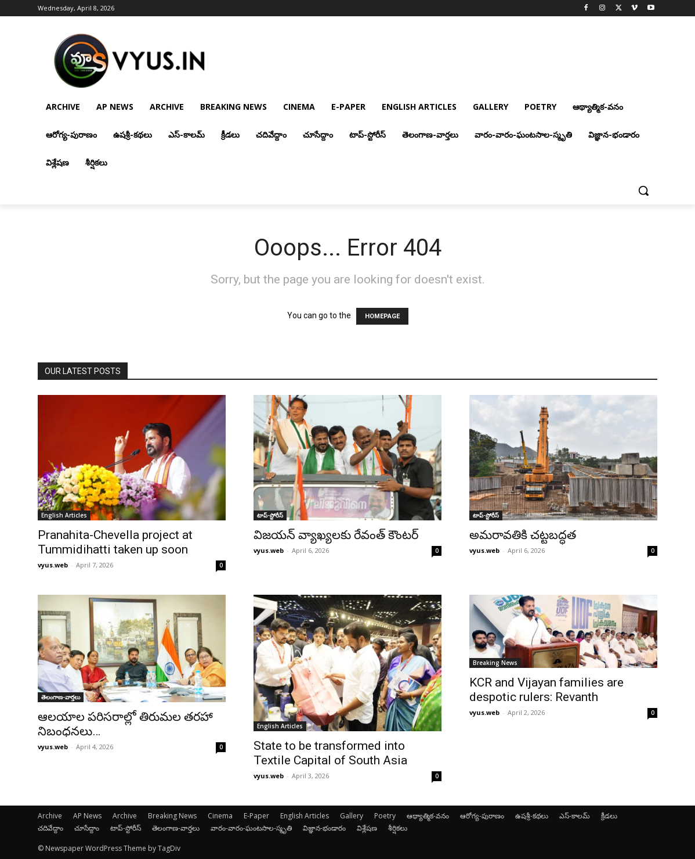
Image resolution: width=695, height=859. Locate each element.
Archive (50, 816)
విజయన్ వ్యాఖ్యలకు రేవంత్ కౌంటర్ (336, 535)
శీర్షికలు (397, 828)
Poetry (385, 816)
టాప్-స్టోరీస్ (270, 515)
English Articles (64, 515)
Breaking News (495, 663)
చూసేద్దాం (86, 828)
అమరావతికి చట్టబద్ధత (522, 535)
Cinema (220, 816)
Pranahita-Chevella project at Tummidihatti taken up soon (115, 542)
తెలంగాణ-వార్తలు (60, 697)
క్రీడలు (609, 816)
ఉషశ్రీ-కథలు (531, 816)
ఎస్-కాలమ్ (574, 816)
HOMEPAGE (382, 316)
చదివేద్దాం (50, 828)
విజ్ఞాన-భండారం (324, 828)
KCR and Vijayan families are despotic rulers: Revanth (546, 689)
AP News (87, 816)
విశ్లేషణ (367, 828)
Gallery (351, 816)
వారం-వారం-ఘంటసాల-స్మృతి (251, 828)
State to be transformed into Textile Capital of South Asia (330, 753)
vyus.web (53, 564)
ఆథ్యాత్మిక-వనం (428, 816)
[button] (643, 190)
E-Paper (256, 816)
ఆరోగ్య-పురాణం (482, 816)
